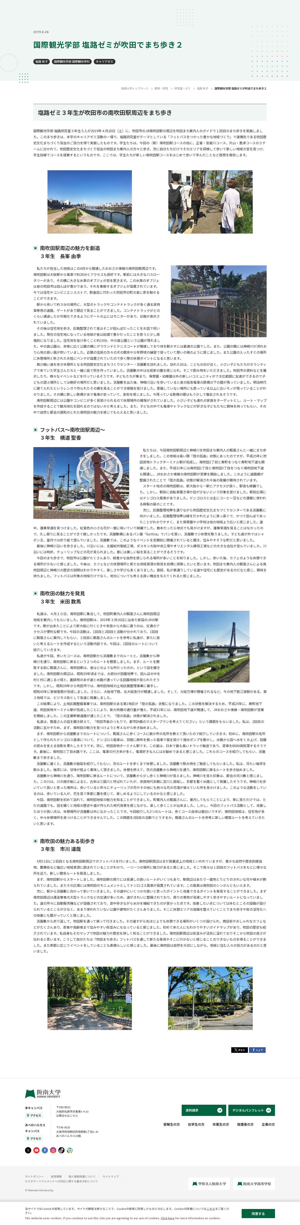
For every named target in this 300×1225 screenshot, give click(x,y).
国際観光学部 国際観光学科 (72, 61)
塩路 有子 (41, 61)
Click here (168, 1218)
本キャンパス (33, 1108)
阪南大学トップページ (134, 88)
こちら (211, 1209)
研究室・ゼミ (182, 88)
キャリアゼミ (104, 61)
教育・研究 (161, 88)
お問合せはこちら (67, 1116)
